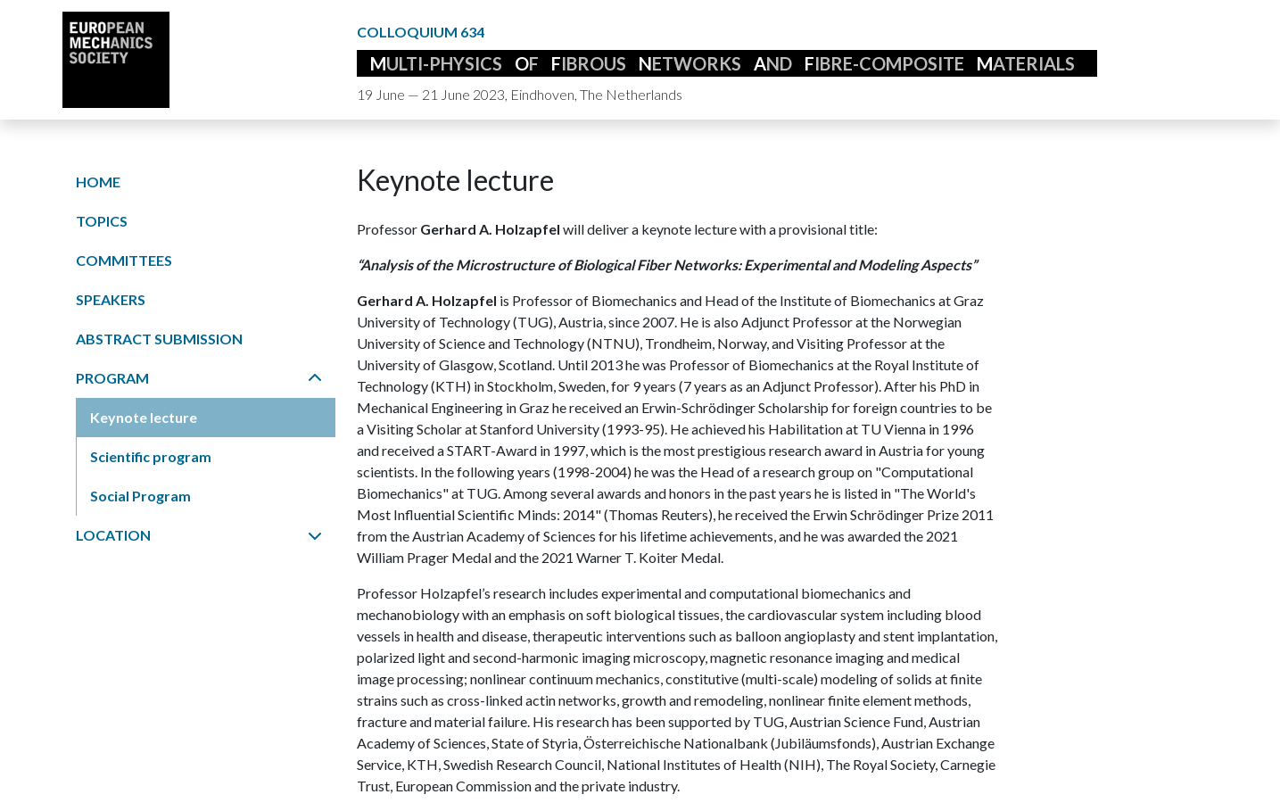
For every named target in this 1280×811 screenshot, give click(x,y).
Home (98, 181)
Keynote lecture (143, 417)
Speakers (110, 299)
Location (199, 534)
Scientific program (150, 456)
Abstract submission (159, 338)
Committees (124, 260)
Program (199, 377)
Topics (102, 220)
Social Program (140, 495)
